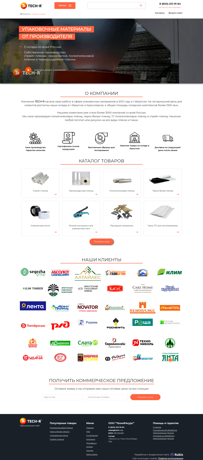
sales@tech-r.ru (115, 430)
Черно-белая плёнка (59, 431)
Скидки (89, 450)
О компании (92, 435)
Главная (90, 428)
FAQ (88, 431)
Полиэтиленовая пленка (61, 428)
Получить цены (145, 400)
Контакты (159, 13)
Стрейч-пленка (57, 439)
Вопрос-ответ (175, 13)
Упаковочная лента (59, 435)
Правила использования (170, 458)
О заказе (157, 427)
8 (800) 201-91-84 (170, 3)
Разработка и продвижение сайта (152, 454)
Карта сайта (91, 454)
